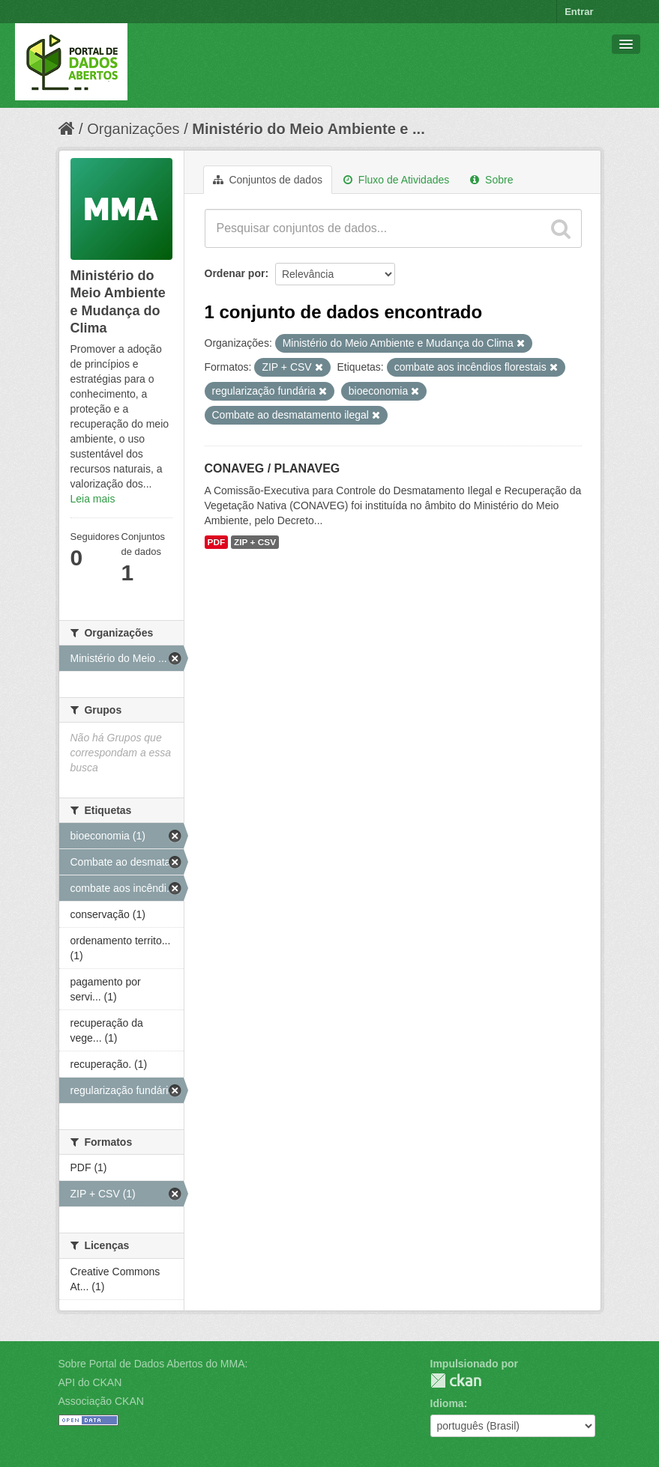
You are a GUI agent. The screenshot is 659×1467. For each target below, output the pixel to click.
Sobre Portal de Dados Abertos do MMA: (153, 1364)
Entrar (579, 11)
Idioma (447, 1403)
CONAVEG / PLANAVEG (272, 468)
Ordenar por (235, 273)
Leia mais (92, 499)
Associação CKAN (101, 1401)
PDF (217, 542)
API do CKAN (90, 1382)
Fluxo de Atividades (396, 180)
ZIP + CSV (255, 542)
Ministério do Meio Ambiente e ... (308, 129)
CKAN (455, 1380)
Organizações (133, 129)
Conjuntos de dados (267, 180)
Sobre (491, 180)
